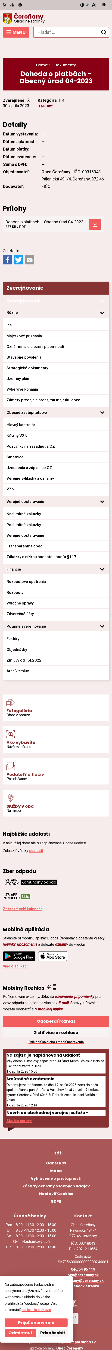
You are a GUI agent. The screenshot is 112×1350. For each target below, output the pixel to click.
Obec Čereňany (69, 1331)
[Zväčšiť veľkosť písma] (94, 5)
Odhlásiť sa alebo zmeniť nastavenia (56, 1025)
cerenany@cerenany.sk (83, 1263)
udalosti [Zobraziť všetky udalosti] (36, 834)
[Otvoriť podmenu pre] (102, 295)
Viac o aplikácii (15, 949)
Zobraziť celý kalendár (22, 892)
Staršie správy (19, 1103)
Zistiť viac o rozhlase (56, 1016)
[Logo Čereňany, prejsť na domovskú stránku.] (56, 18)
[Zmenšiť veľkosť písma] (87, 5)
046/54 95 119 (83, 1252)
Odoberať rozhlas (56, 1004)
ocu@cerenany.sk (83, 1258)
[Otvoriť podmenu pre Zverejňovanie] (102, 284)
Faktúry (46, 89)
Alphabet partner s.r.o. (77, 1325)
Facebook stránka (83, 1269)
